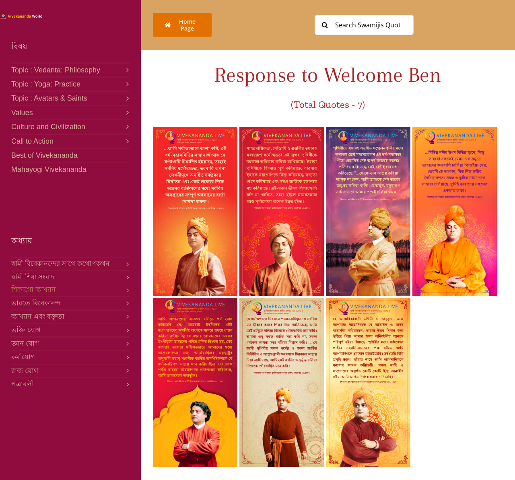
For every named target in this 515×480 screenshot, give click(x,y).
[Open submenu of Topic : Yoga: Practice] (125, 83)
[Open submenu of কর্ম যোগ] (126, 357)
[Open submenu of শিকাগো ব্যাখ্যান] (126, 290)
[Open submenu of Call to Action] (125, 141)
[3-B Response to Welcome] (195, 301)
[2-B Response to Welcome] (281, 301)
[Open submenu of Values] (125, 112)
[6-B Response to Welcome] (281, 130)
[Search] (325, 25)
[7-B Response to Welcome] (195, 130)
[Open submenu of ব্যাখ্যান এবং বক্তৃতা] (126, 316)
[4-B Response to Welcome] (454, 130)
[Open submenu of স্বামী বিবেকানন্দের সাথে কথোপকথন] (126, 263)
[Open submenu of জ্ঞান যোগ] (126, 343)
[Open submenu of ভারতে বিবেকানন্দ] (126, 303)
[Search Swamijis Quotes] (364, 25)
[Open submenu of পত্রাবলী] (126, 384)
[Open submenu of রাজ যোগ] (126, 370)
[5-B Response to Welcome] (368, 130)
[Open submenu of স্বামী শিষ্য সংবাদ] (126, 277)
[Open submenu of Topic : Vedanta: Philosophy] (125, 69)
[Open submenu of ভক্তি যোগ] (126, 330)
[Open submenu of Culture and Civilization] (125, 126)
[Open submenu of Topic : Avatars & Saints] (125, 98)
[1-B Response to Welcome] (368, 301)
